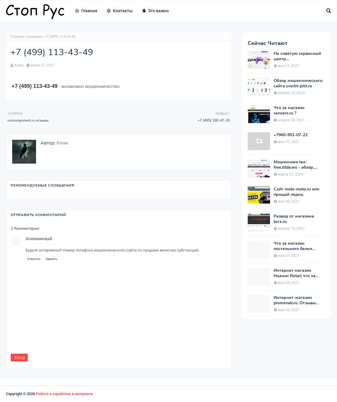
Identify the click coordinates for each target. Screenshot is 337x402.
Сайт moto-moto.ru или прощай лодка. (296, 192)
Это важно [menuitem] (155, 10)
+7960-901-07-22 (291, 135)
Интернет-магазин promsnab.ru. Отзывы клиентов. (295, 300)
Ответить (33, 258)
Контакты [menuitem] (119, 10)
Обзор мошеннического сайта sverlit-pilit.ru (298, 83)
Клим (19, 65)
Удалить (51, 258)
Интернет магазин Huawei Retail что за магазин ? (294, 273)
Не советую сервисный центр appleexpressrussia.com (297, 56)
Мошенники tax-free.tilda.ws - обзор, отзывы (294, 164)
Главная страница (26, 37)
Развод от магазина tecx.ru (294, 219)
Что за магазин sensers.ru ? (289, 110)
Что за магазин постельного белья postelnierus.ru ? (293, 246)
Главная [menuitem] (86, 10)
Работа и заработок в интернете (64, 394)
